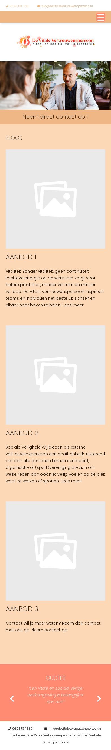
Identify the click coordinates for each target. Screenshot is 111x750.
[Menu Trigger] (100, 17)
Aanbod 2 (22, 433)
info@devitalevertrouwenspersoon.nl (65, 6)
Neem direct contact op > (56, 117)
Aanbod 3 (22, 609)
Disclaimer (18, 735)
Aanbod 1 (21, 257)
